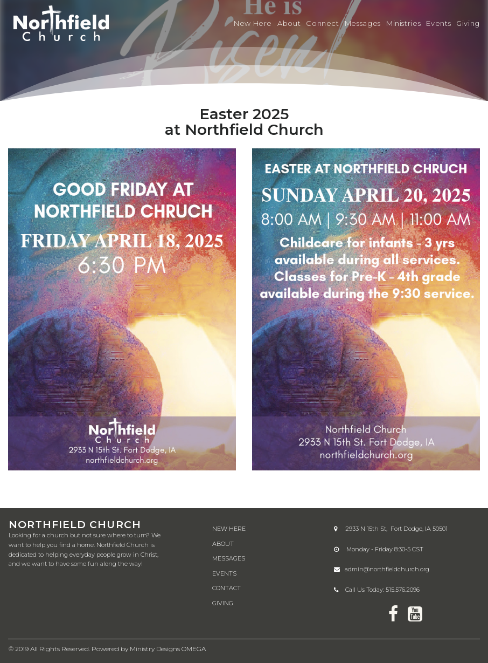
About (289, 23)
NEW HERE (229, 527)
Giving (468, 23)
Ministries (403, 23)
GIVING (222, 602)
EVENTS (224, 572)
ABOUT (223, 542)
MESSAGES (228, 558)
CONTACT (226, 587)
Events (438, 23)
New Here (253, 23)
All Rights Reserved (59, 648)
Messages (363, 23)
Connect (322, 23)
